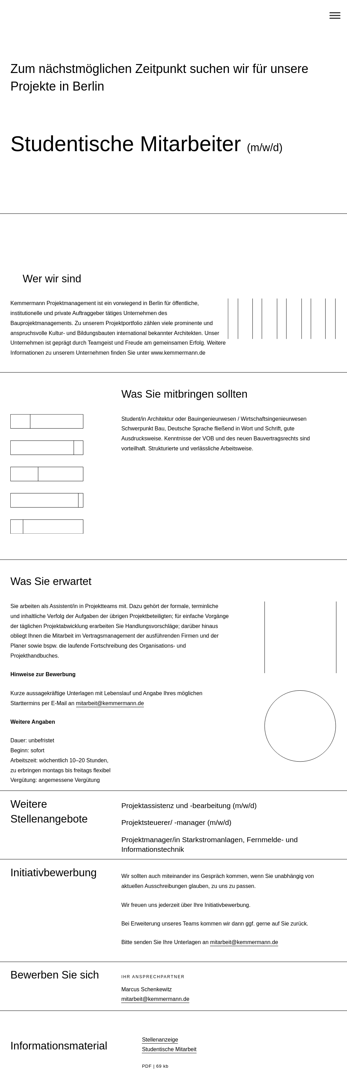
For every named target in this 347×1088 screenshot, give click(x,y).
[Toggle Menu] (334, 15)
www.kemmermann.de (178, 353)
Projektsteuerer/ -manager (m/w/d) (176, 822)
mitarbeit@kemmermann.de (110, 703)
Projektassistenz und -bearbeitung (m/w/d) (188, 805)
